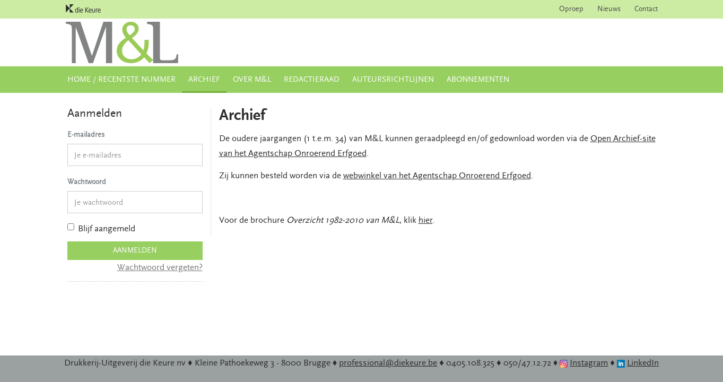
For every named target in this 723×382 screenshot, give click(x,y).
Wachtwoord (86, 182)
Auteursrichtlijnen (393, 79)
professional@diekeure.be (388, 363)
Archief (204, 79)
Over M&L (252, 79)
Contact (646, 9)
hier (426, 220)
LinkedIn (643, 363)
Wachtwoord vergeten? (160, 267)
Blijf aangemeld (101, 228)
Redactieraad (311, 79)
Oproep (571, 9)
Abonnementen (478, 79)
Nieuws (609, 9)
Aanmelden (135, 250)
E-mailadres (85, 135)
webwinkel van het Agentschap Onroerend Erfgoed (437, 175)
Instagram (589, 363)
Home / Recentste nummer (121, 79)
